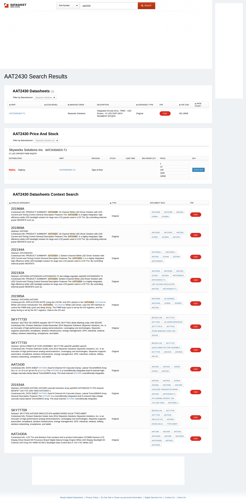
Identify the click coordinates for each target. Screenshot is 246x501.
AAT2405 (178, 383)
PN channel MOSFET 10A (163, 396)
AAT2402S (179, 433)
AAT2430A (156, 271)
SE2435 (155, 334)
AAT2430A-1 (156, 252)
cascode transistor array (165, 387)
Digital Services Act (153, 490)
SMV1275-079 (157, 416)
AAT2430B (156, 212)
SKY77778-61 (157, 325)
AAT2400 (166, 429)
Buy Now (198, 170)
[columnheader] (25, 105)
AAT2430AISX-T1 (158, 279)
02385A (167, 302)
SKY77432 (156, 412)
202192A (165, 275)
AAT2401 (177, 429)
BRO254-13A (157, 342)
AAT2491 (179, 212)
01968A (155, 216)
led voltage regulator (163, 284)
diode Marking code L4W (163, 329)
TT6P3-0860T (172, 421)
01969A (155, 237)
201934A (155, 383)
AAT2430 (176, 237)
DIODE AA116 (157, 421)
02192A (155, 275)
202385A (177, 302)
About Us (181, 490)
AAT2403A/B (157, 437)
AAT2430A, (156, 302)
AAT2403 (169, 437)
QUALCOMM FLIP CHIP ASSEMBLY (166, 346)
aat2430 (155, 288)
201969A (165, 237)
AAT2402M (156, 433)
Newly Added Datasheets (71, 490)
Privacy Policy (92, 490)
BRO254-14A (157, 408)
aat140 (155, 354)
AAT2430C (156, 233)
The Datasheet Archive (15, 5)
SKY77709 (170, 408)
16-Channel (100, 301)
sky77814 (156, 321)
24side (177, 365)
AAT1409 (155, 429)
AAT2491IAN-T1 (169, 391)
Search (146, 5)
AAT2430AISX (157, 261)
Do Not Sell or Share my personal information (121, 490)
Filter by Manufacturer (23, 97)
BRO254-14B (157, 317)
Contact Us (170, 490)
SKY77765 (156, 350)
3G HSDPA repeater (173, 321)
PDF (165, 113)
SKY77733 (170, 317)
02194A (166, 257)
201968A (165, 216)
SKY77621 (170, 325)
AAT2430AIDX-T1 (67, 170)
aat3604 (178, 350)
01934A (155, 369)
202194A (176, 257)
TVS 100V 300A (158, 400)
